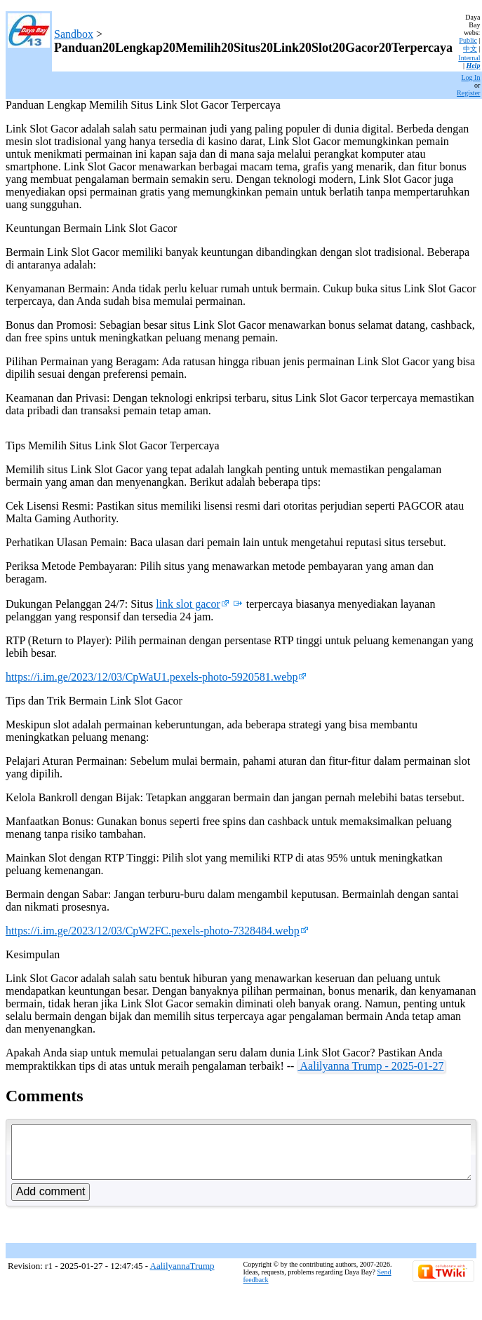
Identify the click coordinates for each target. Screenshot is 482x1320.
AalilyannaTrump (182, 1276)
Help (473, 65)
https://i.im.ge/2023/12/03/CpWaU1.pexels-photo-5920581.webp (156, 677)
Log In (470, 77)
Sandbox (73, 34)
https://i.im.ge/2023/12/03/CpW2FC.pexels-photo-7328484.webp (157, 931)
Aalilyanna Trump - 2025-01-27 (370, 1066)
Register (468, 93)
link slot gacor (192, 604)
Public (468, 40)
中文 (470, 49)
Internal (469, 58)
